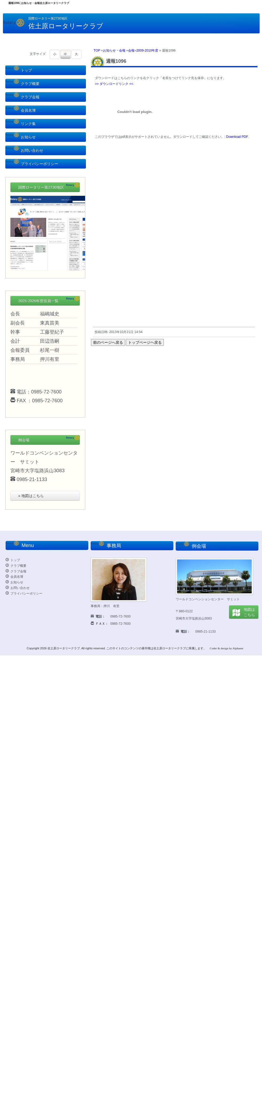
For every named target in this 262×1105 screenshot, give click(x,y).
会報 (131, 50)
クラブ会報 (22, 96)
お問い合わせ (24, 150)
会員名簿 (21, 110)
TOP (97, 50)
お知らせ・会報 (114, 50)
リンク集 (21, 123)
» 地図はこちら (31, 496)
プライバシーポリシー (32, 163)
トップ (19, 70)
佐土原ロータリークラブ (63, 648)
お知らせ (21, 137)
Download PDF (237, 137)
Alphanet (238, 648)
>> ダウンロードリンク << (114, 84)
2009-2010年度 (147, 50)
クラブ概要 (22, 83)
